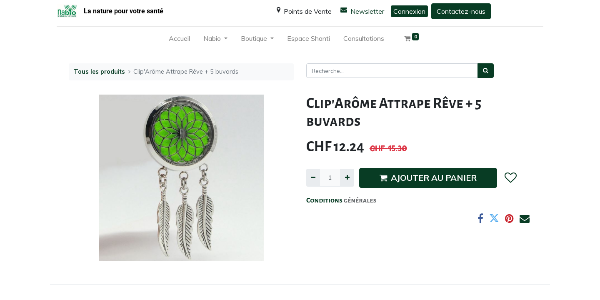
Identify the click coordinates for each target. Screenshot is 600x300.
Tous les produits (99, 71)
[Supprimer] (313, 178)
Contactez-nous (461, 11)
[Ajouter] (347, 178)
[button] (510, 178)
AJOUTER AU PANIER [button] (428, 177)
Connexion (409, 11)
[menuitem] (179, 40)
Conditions (325, 200)
